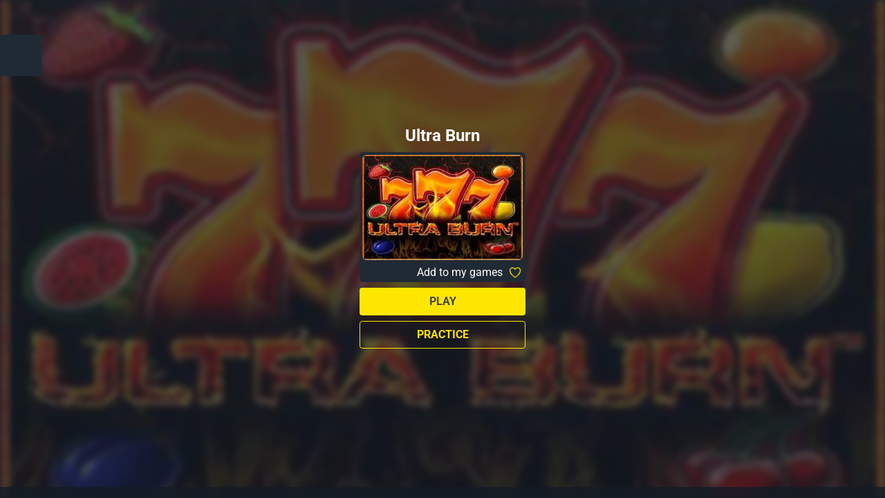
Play (442, 301)
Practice (443, 334)
